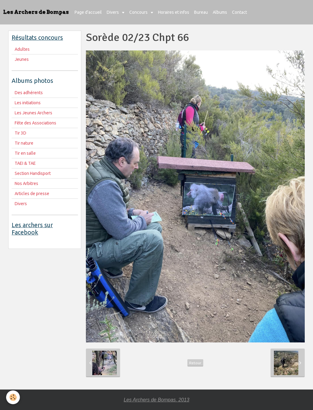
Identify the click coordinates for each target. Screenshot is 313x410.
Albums (220, 12)
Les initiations (28, 102)
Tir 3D (20, 133)
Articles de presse (32, 193)
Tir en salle (25, 153)
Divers (113, 12)
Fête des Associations (35, 122)
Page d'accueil (88, 12)
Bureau (201, 12)
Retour (195, 363)
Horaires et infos (173, 12)
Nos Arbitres (26, 183)
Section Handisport (33, 173)
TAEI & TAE (25, 163)
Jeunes (22, 59)
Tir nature (24, 143)
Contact (239, 12)
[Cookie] (13, 397)
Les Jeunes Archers (33, 112)
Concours (139, 12)
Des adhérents (29, 92)
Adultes (22, 49)
